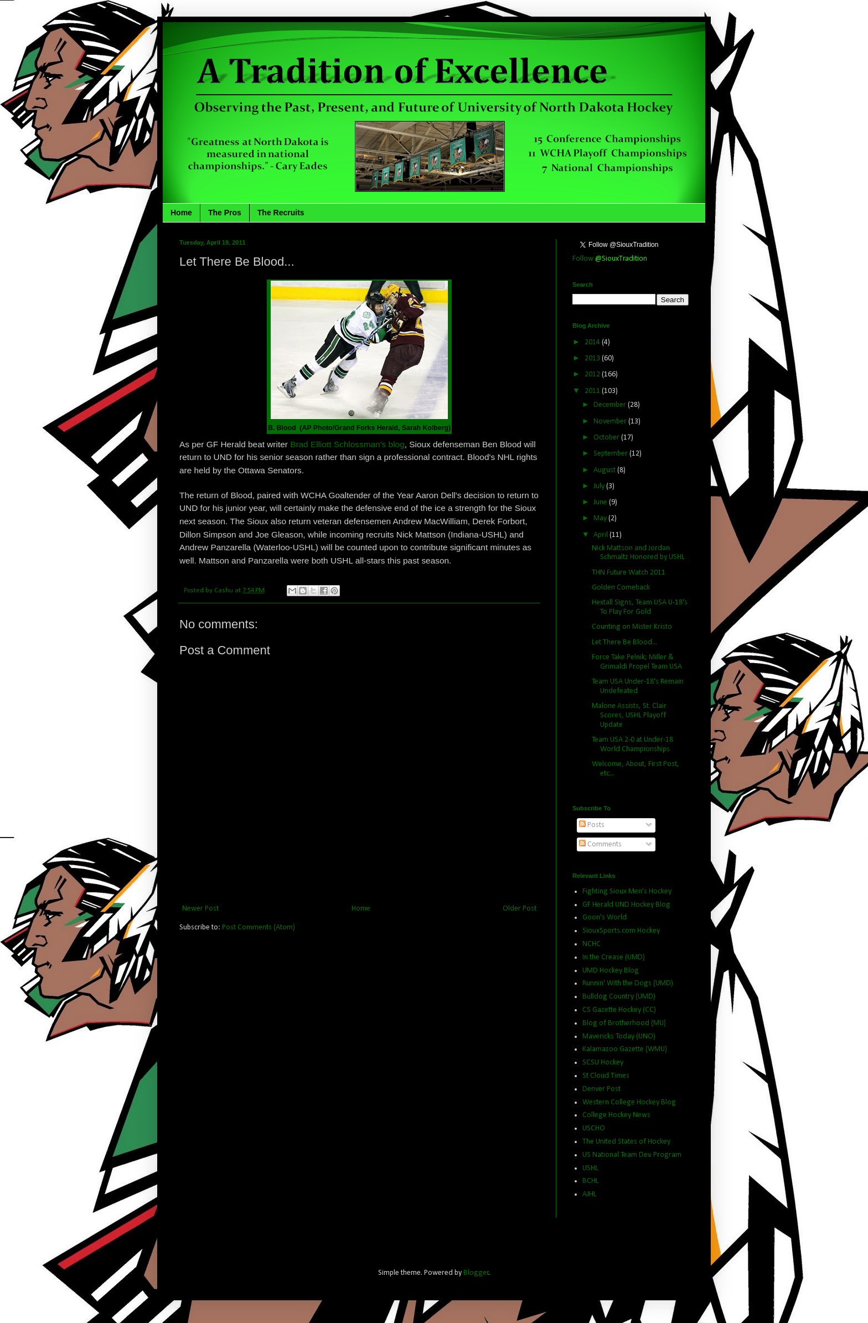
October (607, 437)
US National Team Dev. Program (631, 1155)
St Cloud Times (605, 1076)
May (600, 518)
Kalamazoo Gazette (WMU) (624, 1049)
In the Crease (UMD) (613, 957)
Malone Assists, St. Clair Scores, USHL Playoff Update (629, 715)
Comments (600, 844)
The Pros (224, 212)
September (611, 453)
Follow (609, 259)
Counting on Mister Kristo (632, 627)
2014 (593, 342)
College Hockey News (616, 1115)
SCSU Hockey (602, 1062)
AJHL (589, 1194)
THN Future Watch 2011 (628, 573)
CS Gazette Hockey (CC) (619, 1010)
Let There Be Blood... (624, 642)
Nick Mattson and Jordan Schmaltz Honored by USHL (638, 553)
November (610, 421)
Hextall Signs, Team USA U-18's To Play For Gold (640, 607)
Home (181, 212)
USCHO (593, 1128)
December (610, 405)
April (601, 535)
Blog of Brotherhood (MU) (624, 1023)
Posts (591, 825)
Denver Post (601, 1089)
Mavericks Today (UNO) (618, 1036)
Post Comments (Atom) (258, 927)
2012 (593, 374)
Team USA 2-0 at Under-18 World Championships (632, 744)
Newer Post (200, 909)
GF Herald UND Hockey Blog (626, 905)
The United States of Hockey (626, 1142)
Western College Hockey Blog (629, 1102)
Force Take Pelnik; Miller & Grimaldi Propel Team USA (637, 662)
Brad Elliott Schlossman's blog (346, 444)
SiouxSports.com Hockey (621, 931)
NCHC (591, 944)
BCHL (590, 1181)
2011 (593, 391)
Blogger (476, 1273)
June (601, 502)
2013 (593, 358)
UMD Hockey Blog (610, 971)
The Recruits (280, 212)
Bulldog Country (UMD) (618, 997)
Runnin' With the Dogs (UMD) (627, 983)
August (605, 470)
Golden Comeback (621, 587)
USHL (590, 1168)
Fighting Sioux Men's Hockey (626, 891)
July (599, 486)
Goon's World (604, 917)
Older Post (519, 909)
